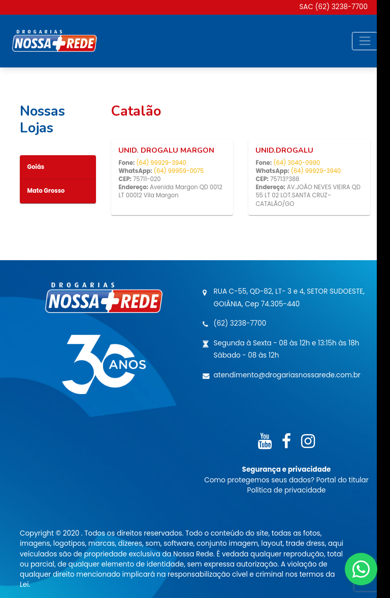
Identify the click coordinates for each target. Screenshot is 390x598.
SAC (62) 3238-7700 (333, 7)
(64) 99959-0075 (179, 171)
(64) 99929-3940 (161, 163)
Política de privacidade (286, 490)
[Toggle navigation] (365, 41)
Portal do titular (342, 480)
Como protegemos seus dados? (260, 480)
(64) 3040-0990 (296, 163)
